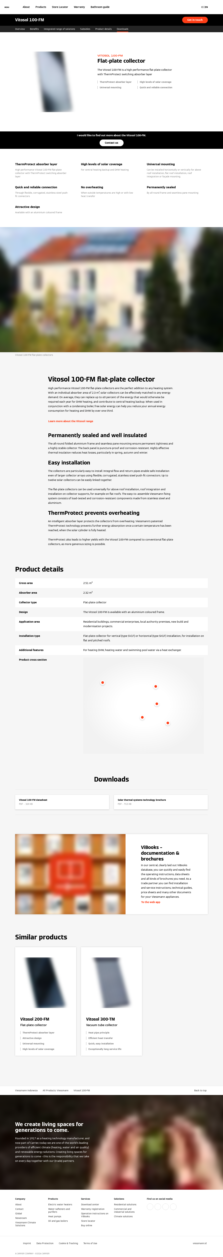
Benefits (34, 29)
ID (202, 7)
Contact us (111, 142)
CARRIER (46, 1253)
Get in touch (195, 20)
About (26, 7)
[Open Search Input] (196, 7)
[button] (201, 1090)
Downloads (122, 29)
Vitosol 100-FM (82, 1090)
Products (40, 7)
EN (206, 7)
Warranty (79, 7)
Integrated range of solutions (59, 29)
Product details (103, 29)
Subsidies (85, 29)
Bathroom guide (100, 7)
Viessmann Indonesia (26, 1090)
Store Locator (60, 7)
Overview (20, 29)
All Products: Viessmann (55, 1090)
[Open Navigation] (7, 7)
